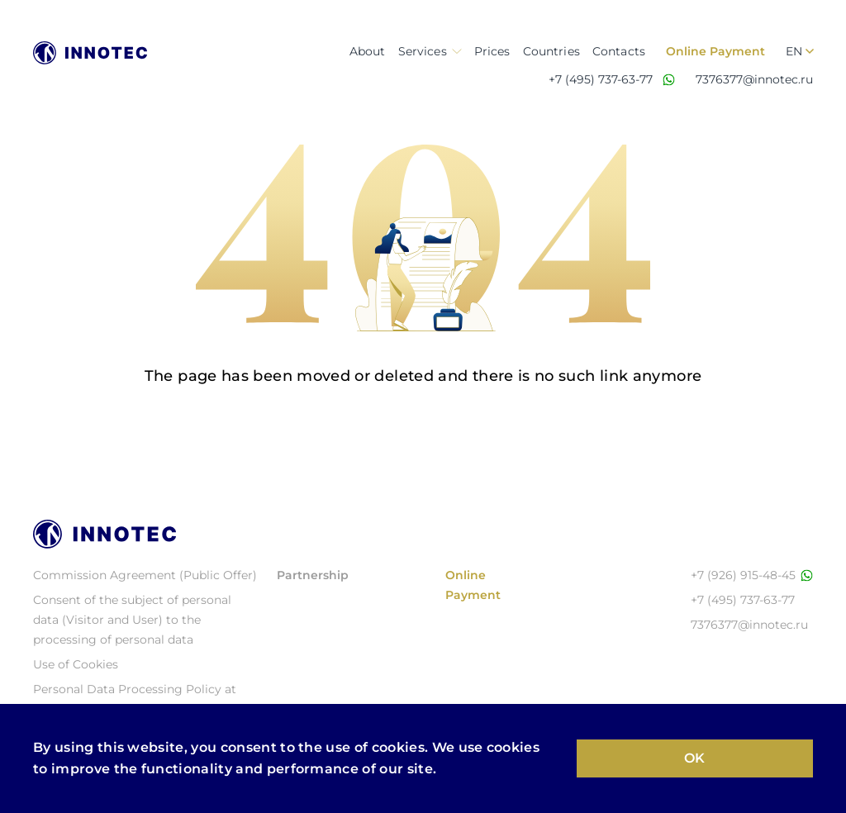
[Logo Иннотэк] (90, 52)
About (367, 51)
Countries (551, 51)
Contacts (618, 51)
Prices (492, 51)
